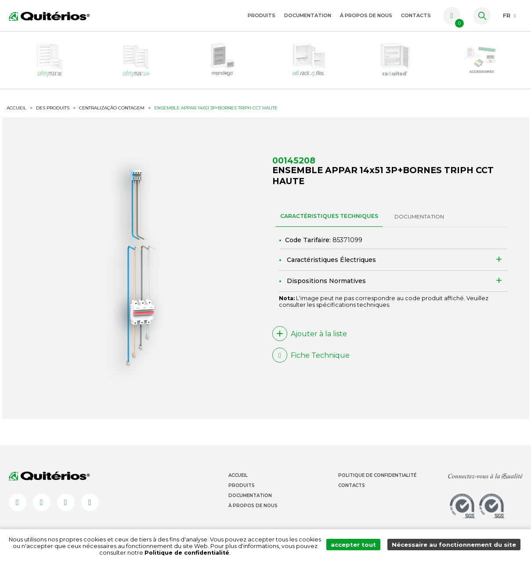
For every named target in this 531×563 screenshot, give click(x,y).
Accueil (238, 489)
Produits (261, 15)
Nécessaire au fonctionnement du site (456, 546)
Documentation (307, 15)
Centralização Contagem (111, 119)
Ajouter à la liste (309, 346)
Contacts (416, 15)
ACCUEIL (16, 119)
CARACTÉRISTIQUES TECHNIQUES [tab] (329, 228)
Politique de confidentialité (190, 552)
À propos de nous (366, 15)
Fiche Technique (311, 367)
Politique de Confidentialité (377, 489)
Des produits (52, 119)
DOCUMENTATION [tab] (419, 229)
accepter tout (359, 546)
